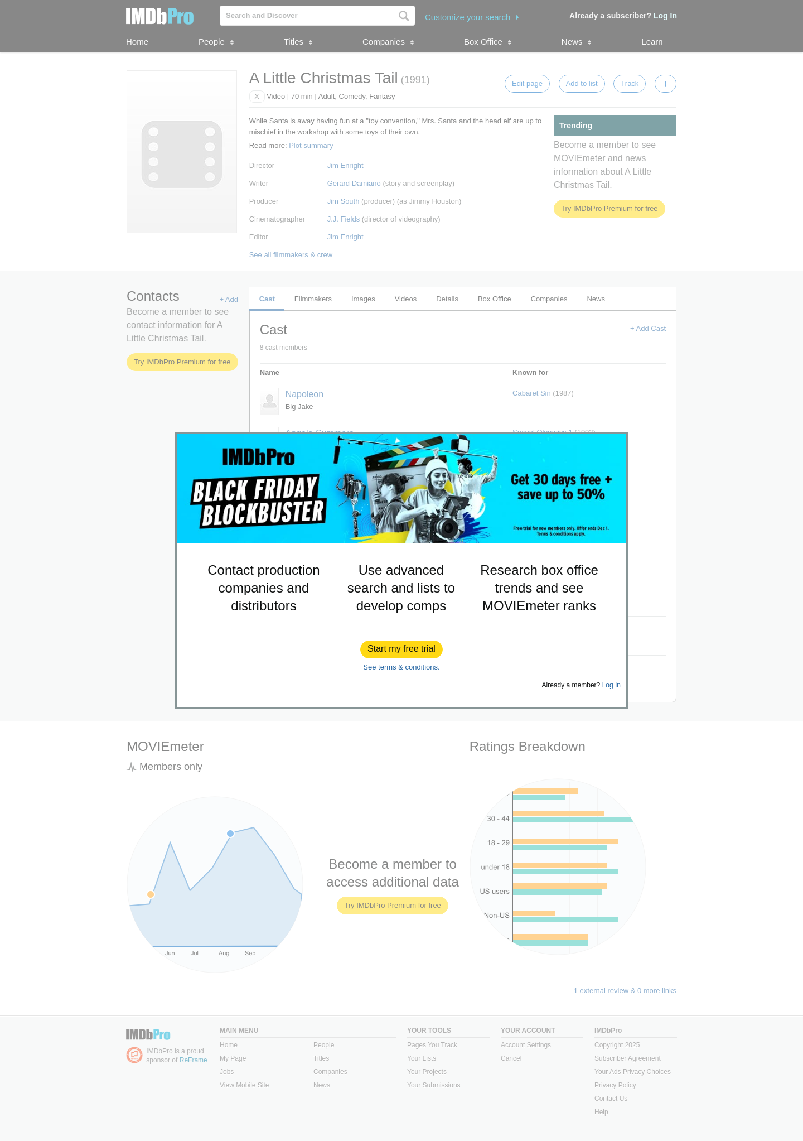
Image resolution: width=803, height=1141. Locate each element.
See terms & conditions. (401, 667)
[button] (401, 649)
